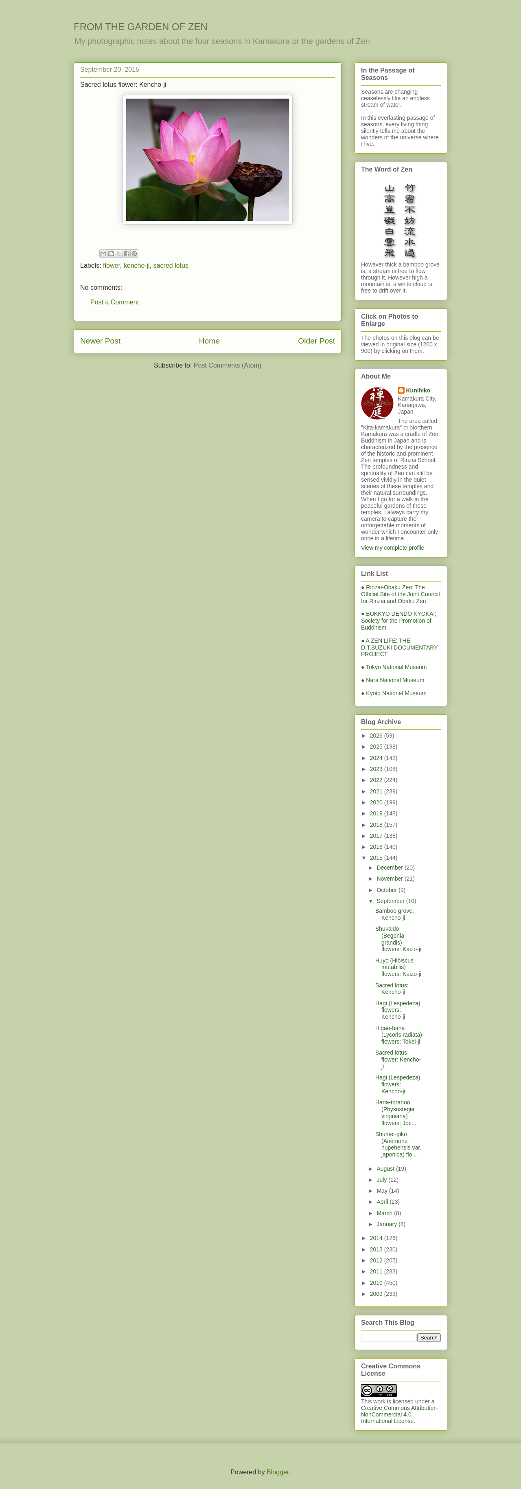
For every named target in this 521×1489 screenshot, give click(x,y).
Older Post (316, 341)
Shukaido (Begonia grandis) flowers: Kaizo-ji (398, 938)
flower (111, 265)
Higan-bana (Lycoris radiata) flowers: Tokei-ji (398, 1035)
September (391, 901)
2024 (377, 758)
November (390, 878)
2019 (377, 813)
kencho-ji (137, 265)
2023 (377, 769)
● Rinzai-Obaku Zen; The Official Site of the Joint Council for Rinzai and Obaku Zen (400, 594)
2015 (377, 858)
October (387, 890)
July (382, 1179)
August (386, 1168)
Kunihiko (418, 390)
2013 (377, 1249)
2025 (377, 746)
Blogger (278, 1472)
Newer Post (100, 341)
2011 (377, 1271)
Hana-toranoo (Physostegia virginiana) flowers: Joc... (395, 1112)
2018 (377, 825)
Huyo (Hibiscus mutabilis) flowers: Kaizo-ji (398, 967)
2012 (377, 1260)
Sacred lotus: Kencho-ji (392, 989)
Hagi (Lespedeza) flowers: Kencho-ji (397, 1010)
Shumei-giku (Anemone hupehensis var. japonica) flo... (398, 1144)
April (383, 1201)
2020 (377, 802)
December (390, 867)
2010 (377, 1283)
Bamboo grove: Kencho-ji (394, 914)
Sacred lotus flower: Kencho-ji (398, 1059)
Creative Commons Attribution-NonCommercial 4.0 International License (400, 1414)
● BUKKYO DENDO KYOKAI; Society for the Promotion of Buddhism (398, 620)
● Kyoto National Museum (394, 693)
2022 (377, 780)
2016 (377, 847)
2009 (377, 1294)
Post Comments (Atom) (227, 365)
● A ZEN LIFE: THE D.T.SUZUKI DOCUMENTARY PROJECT (399, 647)
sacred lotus (170, 265)
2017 (377, 836)
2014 (377, 1238)
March (385, 1213)
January (387, 1224)
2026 (377, 735)
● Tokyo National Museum (394, 667)
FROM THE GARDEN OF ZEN (141, 26)
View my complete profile (392, 547)
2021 (377, 791)
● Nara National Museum (393, 680)
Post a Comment (114, 302)
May (383, 1190)
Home (209, 341)
